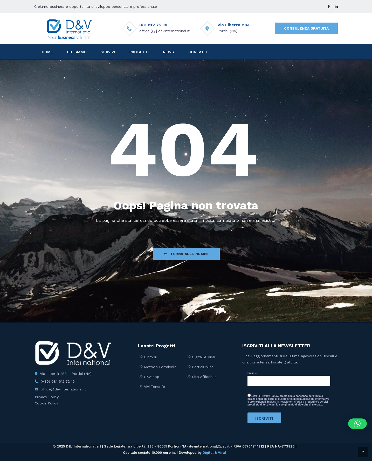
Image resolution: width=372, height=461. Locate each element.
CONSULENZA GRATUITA (306, 28)
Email (252, 373)
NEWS (168, 52)
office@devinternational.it (63, 389)
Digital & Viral (203, 357)
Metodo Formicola (160, 367)
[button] (357, 423)
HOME (47, 52)
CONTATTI (198, 52)
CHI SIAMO (77, 52)
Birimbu (150, 357)
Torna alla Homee (186, 254)
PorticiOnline (203, 367)
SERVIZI (108, 52)
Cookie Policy (46, 403)
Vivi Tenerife (154, 386)
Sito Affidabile (204, 377)
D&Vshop (151, 377)
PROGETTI (139, 52)
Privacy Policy (47, 397)
